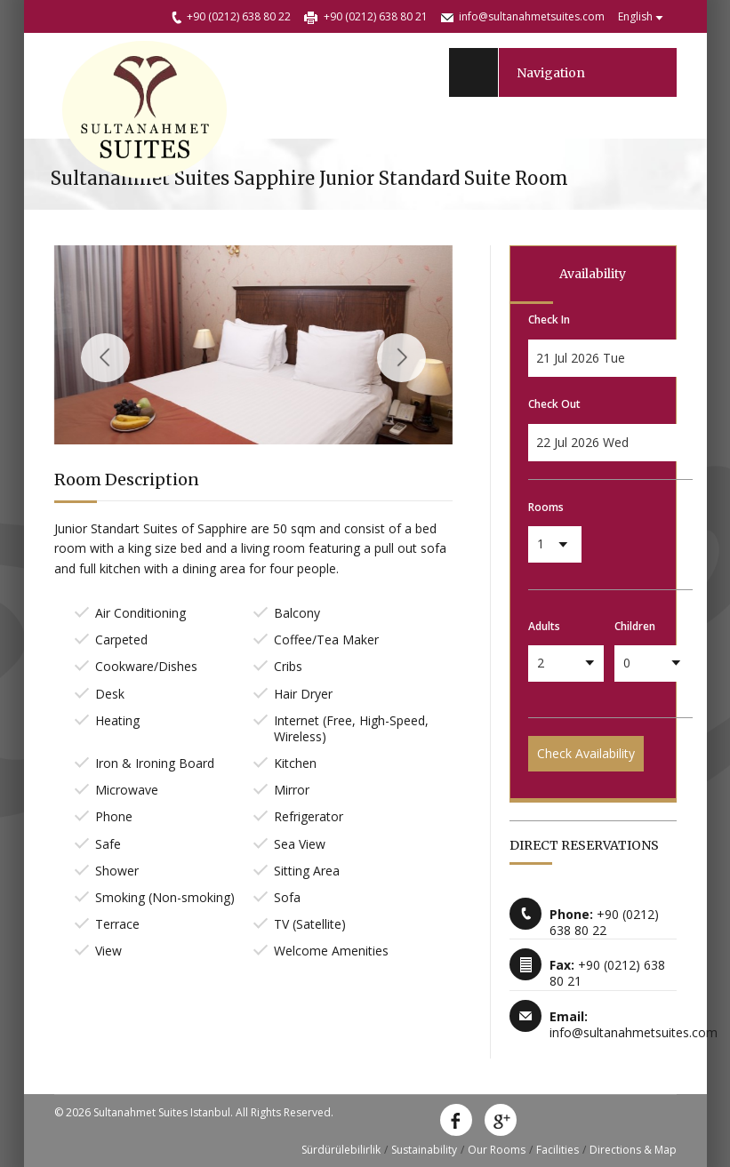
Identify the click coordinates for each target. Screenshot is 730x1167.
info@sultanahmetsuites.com (532, 16)
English (635, 16)
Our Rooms (496, 1149)
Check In (549, 319)
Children (634, 626)
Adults (544, 626)
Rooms (546, 507)
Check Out (554, 404)
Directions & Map (633, 1149)
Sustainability (424, 1149)
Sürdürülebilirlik (341, 1149)
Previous (105, 357)
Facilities (557, 1149)
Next (401, 357)
